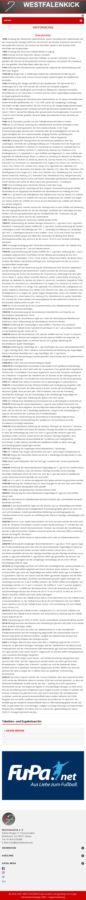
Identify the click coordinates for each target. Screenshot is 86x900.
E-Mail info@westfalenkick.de (17, 842)
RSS (4, 881)
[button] (43, 20)
